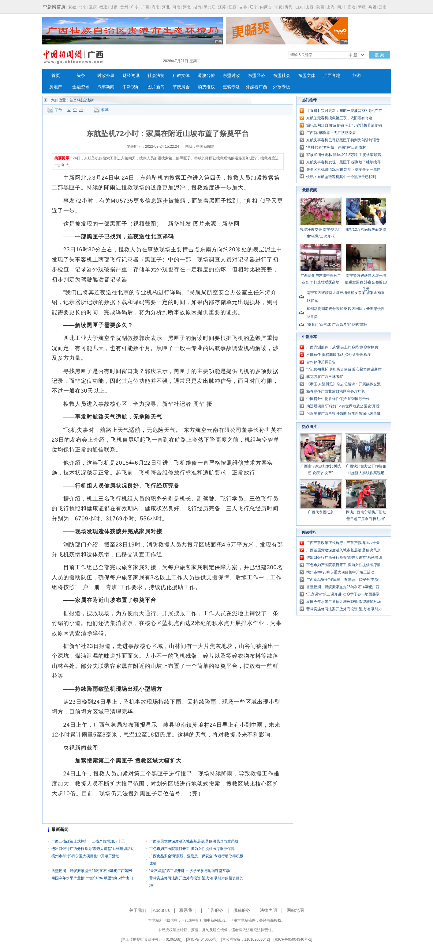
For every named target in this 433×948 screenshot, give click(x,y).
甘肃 (114, 7)
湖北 (187, 7)
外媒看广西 (256, 87)
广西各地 (331, 75)
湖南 (197, 7)
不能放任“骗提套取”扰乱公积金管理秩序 (338, 354)
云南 (383, 7)
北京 (83, 7)
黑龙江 (210, 7)
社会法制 (156, 75)
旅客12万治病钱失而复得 (365, 229)
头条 (81, 75)
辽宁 (254, 7)
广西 (145, 7)
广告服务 (214, 910)
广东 (135, 7)
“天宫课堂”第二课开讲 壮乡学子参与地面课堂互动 (189, 871)
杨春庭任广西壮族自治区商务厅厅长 (335, 391)
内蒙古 (266, 7)
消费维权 (206, 87)
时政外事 (105, 75)
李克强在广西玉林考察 (324, 377)
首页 (55, 75)
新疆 (362, 7)
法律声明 (268, 910)
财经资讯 (131, 75)
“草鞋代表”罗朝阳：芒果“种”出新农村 (336, 147)
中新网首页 (54, 6)
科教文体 (181, 75)
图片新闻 (156, 87)
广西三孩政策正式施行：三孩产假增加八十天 (88, 841)
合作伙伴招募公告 (321, 362)
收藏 (105, 110)
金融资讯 (80, 87)
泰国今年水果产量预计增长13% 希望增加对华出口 (92, 878)
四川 (341, 7)
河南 (177, 7)
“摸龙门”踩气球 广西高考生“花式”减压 (337, 324)
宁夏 (278, 7)
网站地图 (295, 910)
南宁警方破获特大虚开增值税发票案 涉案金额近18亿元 (366, 282)
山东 (299, 7)
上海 (331, 7)
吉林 (243, 7)
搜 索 (379, 54)
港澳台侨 (206, 75)
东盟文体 (306, 75)
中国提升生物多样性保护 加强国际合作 (338, 399)
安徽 (72, 7)
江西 (233, 7)
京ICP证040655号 (201, 939)
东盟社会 (281, 75)
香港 (352, 7)
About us (161, 910)
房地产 (55, 87)
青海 (289, 7)
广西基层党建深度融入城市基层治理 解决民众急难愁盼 (193, 841)
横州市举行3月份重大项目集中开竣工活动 (85, 856)
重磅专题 (231, 87)
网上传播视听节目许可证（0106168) (151, 939)
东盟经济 (256, 75)
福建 (103, 7)
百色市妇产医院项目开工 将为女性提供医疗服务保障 (192, 849)
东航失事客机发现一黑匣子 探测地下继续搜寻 (343, 162)
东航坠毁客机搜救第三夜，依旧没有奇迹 (339, 118)
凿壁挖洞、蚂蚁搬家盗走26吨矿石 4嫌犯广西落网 (91, 871)
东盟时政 (231, 75)
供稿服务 (241, 910)
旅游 (357, 75)
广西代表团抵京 (321, 512)
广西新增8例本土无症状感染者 (331, 133)
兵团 (372, 7)
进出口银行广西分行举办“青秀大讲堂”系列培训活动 (93, 849)
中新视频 (131, 87)
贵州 (124, 7)
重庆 (93, 7)
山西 (310, 7)
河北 (166, 7)
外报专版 (281, 87)
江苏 (222, 7)
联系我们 (187, 910)
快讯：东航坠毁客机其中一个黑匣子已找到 (341, 177)
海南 (156, 7)
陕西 (320, 7)
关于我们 (137, 910)
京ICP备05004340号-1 (292, 939)
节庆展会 (181, 87)
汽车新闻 (105, 87)
